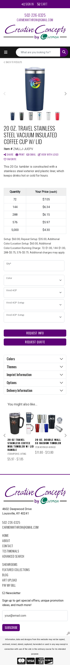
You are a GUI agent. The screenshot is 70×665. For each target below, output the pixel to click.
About (6, 540)
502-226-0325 (35, 15)
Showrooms (10, 564)
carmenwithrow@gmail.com (35, 20)
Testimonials (10, 551)
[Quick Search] (38, 52)
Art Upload (9, 580)
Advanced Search (13, 556)
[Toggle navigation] (6, 52)
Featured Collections (16, 570)
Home (5, 535)
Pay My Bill (9, 585)
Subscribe (11, 627)
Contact (7, 546)
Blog (5, 575)
